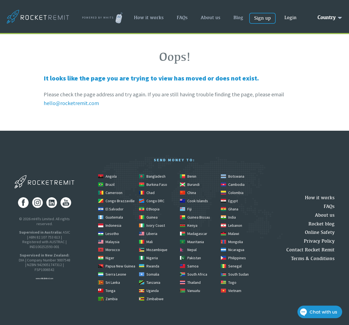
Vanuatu (190, 290)
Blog (238, 17)
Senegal (231, 266)
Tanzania (149, 282)
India (228, 217)
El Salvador (111, 209)
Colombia (232, 192)
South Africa (193, 274)
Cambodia (233, 184)
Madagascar (193, 233)
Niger (106, 257)
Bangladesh (152, 176)
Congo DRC (151, 200)
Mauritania (192, 241)
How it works (149, 17)
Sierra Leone (112, 274)
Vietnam (231, 290)
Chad (147, 192)
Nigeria (148, 257)
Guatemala (110, 217)
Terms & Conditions (313, 258)
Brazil (106, 184)
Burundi (190, 184)
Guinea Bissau (195, 217)
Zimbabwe (151, 298)
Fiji (186, 209)
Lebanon (231, 225)
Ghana (229, 209)
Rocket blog (321, 223)
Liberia (148, 233)
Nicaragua (232, 249)
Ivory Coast (152, 225)
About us (210, 17)
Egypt (229, 200)
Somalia (149, 274)
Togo (228, 282)
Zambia (108, 298)
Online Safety (320, 232)
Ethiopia (149, 209)
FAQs (182, 17)
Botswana (232, 176)
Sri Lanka (109, 282)
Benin (188, 176)
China (188, 192)
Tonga (106, 290)
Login (290, 17)
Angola (107, 176)
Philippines (233, 257)
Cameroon (110, 192)
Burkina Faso (153, 184)
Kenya (188, 225)
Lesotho (108, 233)
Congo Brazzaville (116, 200)
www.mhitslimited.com (44, 278)
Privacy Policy (319, 241)
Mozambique (153, 249)
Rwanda (149, 266)
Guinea (148, 217)
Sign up (262, 18)
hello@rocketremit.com (71, 103)
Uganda (149, 290)
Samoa (189, 266)
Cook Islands (194, 200)
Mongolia (232, 241)
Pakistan (190, 257)
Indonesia (109, 225)
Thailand (190, 282)
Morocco (109, 249)
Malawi (230, 233)
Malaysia (108, 241)
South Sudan (235, 274)
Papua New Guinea (116, 266)
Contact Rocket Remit (310, 249)
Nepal (188, 249)
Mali (146, 241)
